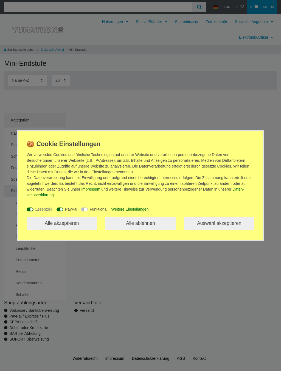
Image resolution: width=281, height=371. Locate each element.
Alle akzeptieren (62, 223)
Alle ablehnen (140, 223)
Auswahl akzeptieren (219, 223)
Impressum (90, 189)
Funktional (99, 209)
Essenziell (44, 209)
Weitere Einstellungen (129, 209)
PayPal (71, 209)
